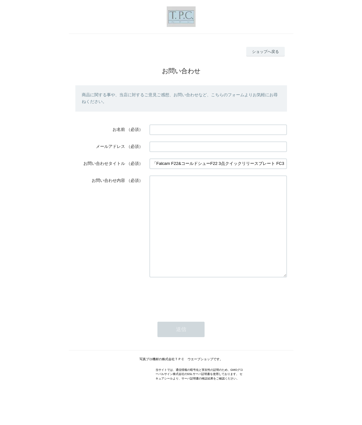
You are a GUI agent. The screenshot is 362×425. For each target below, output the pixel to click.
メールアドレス (110, 146)
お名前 (119, 129)
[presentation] (198, 315)
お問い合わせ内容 (108, 180)
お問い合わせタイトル (104, 163)
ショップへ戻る (265, 51)
